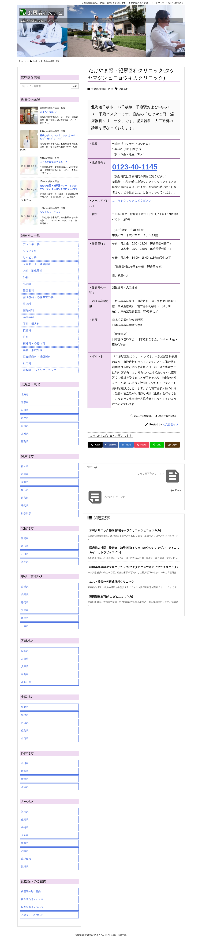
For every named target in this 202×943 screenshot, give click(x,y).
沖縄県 (24, 866)
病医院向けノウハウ (32, 907)
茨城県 (24, 482)
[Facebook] (110, 445)
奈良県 (24, 674)
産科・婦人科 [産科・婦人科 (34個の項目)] (31, 323)
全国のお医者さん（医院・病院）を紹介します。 (104, 3)
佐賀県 (24, 819)
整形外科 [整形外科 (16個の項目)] (28, 310)
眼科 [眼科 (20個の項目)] (25, 336)
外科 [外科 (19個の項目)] (25, 277)
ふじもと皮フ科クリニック (53, 162)
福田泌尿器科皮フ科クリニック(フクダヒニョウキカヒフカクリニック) (133, 567)
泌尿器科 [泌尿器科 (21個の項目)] (28, 317)
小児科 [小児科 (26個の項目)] (27, 283)
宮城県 (24, 433)
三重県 (24, 625)
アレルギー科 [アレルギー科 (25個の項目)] (31, 244)
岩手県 (24, 418)
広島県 (24, 730)
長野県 (24, 594)
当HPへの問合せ (175, 3)
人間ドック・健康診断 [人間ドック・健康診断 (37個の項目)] (37, 264)
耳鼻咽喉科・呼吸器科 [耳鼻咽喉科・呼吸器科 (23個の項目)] (37, 356)
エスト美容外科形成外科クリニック (111, 581)
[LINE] (157, 445)
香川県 (24, 763)
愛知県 (24, 610)
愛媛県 (24, 779)
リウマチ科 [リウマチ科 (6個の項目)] (30, 250)
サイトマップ (158, 3)
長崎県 (24, 827)
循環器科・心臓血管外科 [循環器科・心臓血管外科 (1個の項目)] (38, 297)
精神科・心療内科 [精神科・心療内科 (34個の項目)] (34, 343)
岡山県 (24, 722)
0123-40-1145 (134, 167)
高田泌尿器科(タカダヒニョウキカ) (111, 596)
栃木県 (24, 466)
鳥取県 (24, 707)
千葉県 (24, 505)
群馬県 (24, 474)
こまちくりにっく (49, 112)
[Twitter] (95, 445)
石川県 (24, 554)
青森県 (24, 402)
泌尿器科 (123, 88)
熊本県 (24, 843)
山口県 (24, 738)
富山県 (24, 546)
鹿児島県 (26, 858)
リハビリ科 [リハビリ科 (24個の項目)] (30, 257)
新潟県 (24, 538)
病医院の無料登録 (139, 3)
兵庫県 (24, 666)
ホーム (23, 61)
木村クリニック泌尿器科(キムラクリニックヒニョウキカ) (125, 530)
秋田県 (24, 410)
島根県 (24, 714)
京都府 (24, 658)
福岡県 (24, 811)
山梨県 (24, 586)
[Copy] (172, 445)
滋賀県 (24, 650)
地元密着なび (170, 424)
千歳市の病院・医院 (51, 61)
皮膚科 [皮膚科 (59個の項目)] (27, 330)
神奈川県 (26, 513)
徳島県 (24, 771)
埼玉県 (24, 489)
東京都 (24, 497)
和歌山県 (26, 682)
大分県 (24, 835)
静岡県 (24, 602)
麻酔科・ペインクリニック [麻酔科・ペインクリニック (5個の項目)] (39, 369)
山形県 (24, 425)
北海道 (35, 61)
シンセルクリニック (50, 212)
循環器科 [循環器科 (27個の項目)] (28, 290)
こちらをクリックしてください (131, 200)
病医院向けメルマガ (32, 899)
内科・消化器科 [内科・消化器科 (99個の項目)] (32, 270)
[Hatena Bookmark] (126, 445)
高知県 (24, 786)
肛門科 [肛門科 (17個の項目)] (27, 363)
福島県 (24, 441)
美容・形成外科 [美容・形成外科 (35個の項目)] (32, 350)
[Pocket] (141, 445)
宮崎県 (24, 850)
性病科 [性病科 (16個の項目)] (27, 303)
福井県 (24, 561)
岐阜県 (24, 618)
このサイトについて (32, 915)
